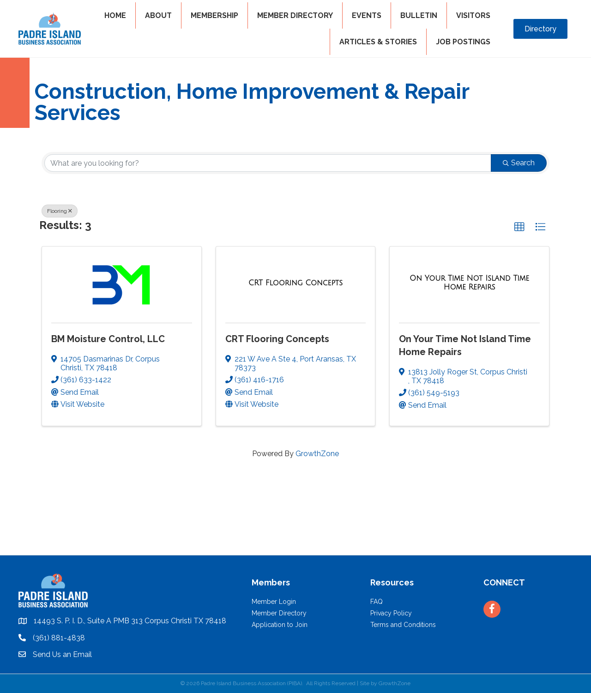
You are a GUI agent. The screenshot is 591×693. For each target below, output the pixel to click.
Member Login (274, 601)
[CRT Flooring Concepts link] (295, 283)
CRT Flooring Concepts (277, 338)
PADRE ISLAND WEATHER (295, 520)
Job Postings (463, 41)
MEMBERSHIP (214, 15)
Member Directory (279, 613)
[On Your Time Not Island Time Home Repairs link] (469, 283)
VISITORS (473, 15)
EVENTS (366, 15)
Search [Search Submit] (519, 162)
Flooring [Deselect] (59, 211)
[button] (519, 227)
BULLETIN (418, 15)
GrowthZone (317, 453)
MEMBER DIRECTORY (295, 15)
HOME (115, 15)
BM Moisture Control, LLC (108, 338)
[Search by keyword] (267, 163)
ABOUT (158, 15)
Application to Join (280, 624)
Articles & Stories (378, 41)
